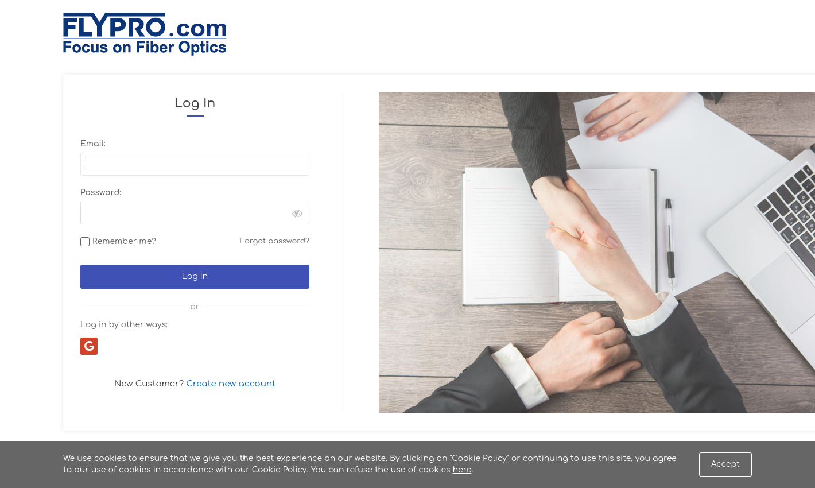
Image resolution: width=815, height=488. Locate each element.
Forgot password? (274, 241)
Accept (725, 464)
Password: (100, 192)
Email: (92, 144)
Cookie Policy (479, 458)
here (462, 470)
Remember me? (124, 241)
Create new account (231, 384)
